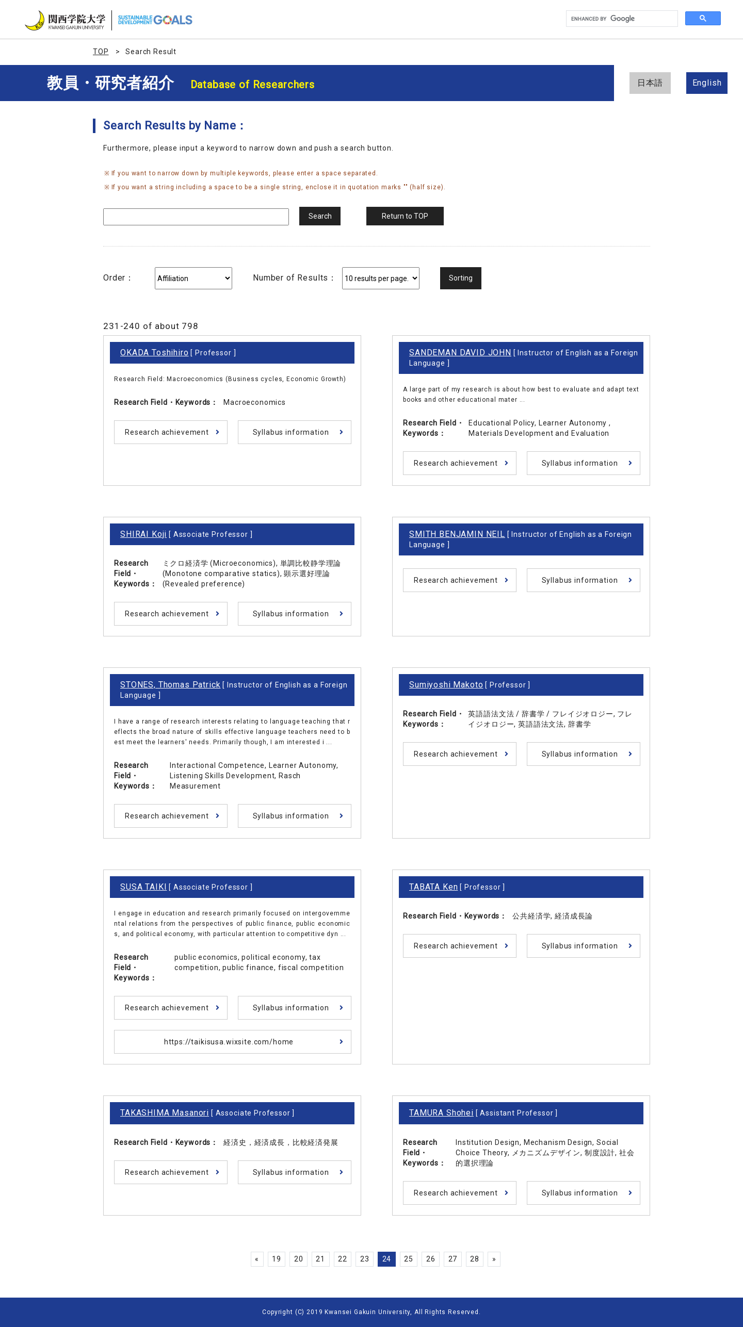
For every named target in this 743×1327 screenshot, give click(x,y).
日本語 (650, 83)
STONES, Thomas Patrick (170, 685)
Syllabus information (291, 432)
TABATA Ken (433, 887)
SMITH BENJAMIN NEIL (457, 534)
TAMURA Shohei (441, 1113)
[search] (621, 18)
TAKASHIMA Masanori (164, 1113)
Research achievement (167, 432)
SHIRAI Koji (143, 534)
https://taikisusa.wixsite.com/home (229, 1042)
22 (342, 1259)
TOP (101, 51)
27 (453, 1259)
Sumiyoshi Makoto (446, 685)
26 (430, 1259)
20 (298, 1259)
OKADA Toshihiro (154, 352)
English (707, 83)
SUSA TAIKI (143, 887)
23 (364, 1259)
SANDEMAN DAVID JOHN (460, 352)
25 (408, 1259)
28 (474, 1259)
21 (320, 1259)
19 (276, 1259)
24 (387, 1259)
